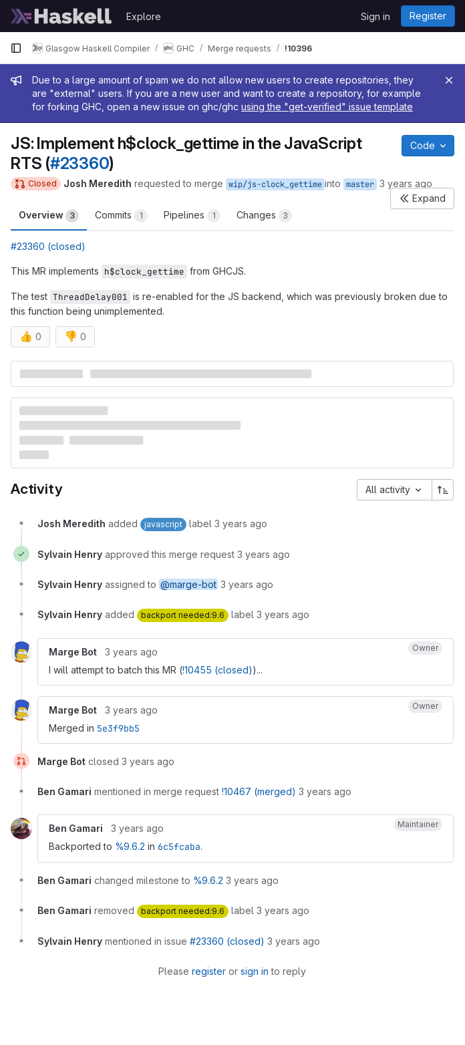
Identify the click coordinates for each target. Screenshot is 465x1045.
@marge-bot (188, 584)
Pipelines (192, 215)
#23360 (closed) (48, 246)
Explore (143, 16)
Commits (121, 215)
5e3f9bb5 (118, 728)
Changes (264, 215)
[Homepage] (61, 16)
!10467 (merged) (259, 791)
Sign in (375, 16)
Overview (49, 215)
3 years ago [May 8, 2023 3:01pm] (405, 183)
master (360, 184)
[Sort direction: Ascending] (443, 489)
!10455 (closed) (217, 670)
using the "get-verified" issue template (327, 106)
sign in (255, 971)
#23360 (80, 163)
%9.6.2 (130, 846)
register (209, 971)
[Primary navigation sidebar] (16, 48)
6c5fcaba (179, 847)
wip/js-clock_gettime (275, 184)
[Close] (449, 80)
